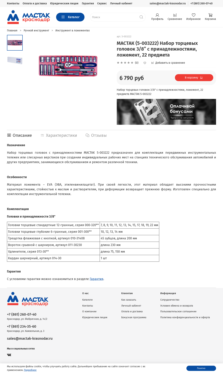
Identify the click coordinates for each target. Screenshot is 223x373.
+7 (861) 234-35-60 (21, 326)
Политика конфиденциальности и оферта (185, 317)
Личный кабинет (121, 3)
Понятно (201, 368)
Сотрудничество (169, 299)
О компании (89, 311)
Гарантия (88, 3)
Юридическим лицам (64, 3)
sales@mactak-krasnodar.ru (168, 3)
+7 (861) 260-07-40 (201, 3)
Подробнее (30, 370)
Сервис (102, 3)
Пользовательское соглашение (178, 311)
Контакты (13, 3)
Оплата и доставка (35, 3)
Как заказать (128, 299)
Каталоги (87, 299)
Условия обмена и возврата (176, 305)
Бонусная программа (133, 317)
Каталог (70, 17)
